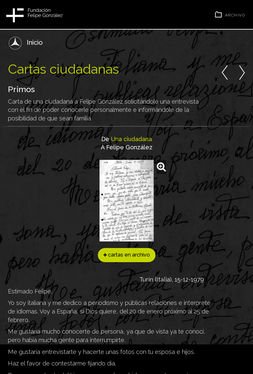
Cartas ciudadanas (63, 69)
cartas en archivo (126, 255)
